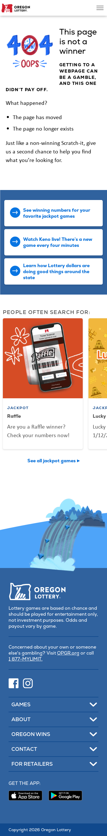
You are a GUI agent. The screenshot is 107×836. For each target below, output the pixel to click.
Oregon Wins (30, 734)
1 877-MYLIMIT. (26, 659)
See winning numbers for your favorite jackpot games (56, 213)
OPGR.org (68, 653)
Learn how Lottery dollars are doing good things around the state (56, 272)
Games (21, 704)
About (21, 719)
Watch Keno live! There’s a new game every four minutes (57, 242)
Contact (24, 749)
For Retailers (32, 764)
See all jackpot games (51, 461)
